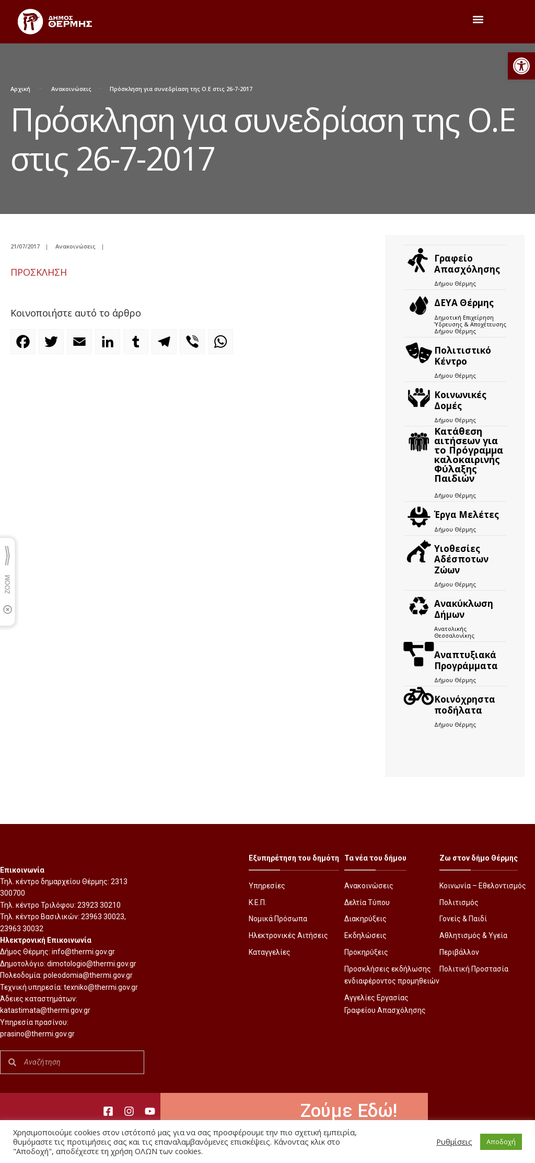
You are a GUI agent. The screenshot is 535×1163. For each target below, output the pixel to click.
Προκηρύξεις (366, 952)
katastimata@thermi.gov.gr (45, 1010)
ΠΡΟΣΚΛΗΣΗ (38, 272)
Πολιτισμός (459, 902)
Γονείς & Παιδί (463, 918)
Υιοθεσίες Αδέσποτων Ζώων (461, 559)
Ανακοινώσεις (71, 89)
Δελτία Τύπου (367, 902)
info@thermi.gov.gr (83, 951)
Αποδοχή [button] (501, 1141)
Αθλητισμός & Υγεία (473, 935)
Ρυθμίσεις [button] (454, 1141)
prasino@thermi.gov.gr (37, 1034)
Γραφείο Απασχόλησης (467, 263)
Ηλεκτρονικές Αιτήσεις (288, 935)
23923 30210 (99, 905)
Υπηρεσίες (267, 886)
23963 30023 (102, 916)
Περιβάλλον (459, 952)
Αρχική (20, 89)
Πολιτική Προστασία (473, 969)
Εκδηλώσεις (365, 935)
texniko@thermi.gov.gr (101, 987)
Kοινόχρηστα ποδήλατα (464, 704)
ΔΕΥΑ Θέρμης (464, 303)
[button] (521, 66)
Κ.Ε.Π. (257, 902)
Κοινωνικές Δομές (460, 400)
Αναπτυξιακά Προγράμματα (466, 660)
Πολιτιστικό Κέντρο (462, 355)
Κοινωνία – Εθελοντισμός (482, 886)
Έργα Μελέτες (466, 515)
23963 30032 (21, 928)
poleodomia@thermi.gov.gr (88, 975)
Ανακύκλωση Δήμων (463, 608)
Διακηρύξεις (365, 918)
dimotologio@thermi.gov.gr (91, 963)
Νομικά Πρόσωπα (278, 918)
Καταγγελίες (269, 952)
